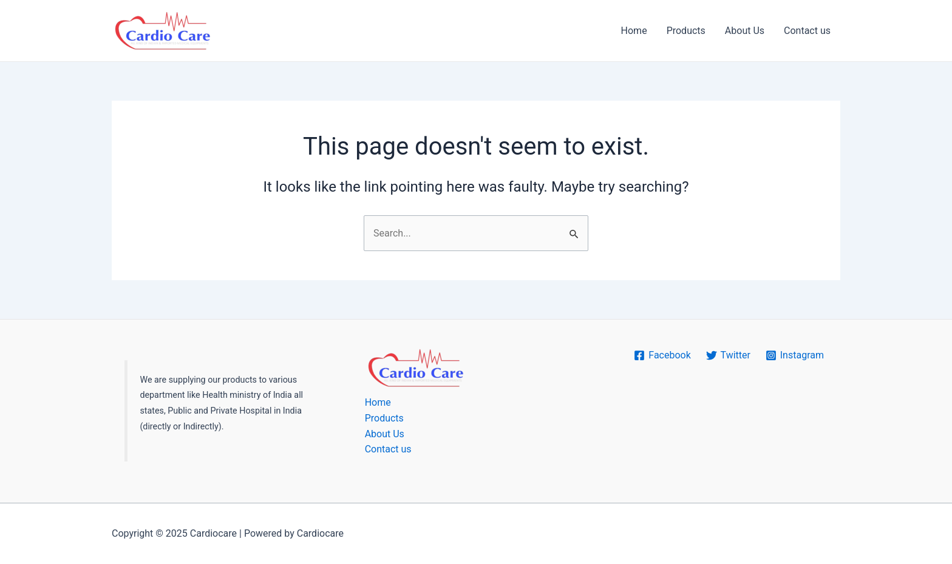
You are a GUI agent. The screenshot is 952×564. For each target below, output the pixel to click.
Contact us (807, 30)
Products (686, 30)
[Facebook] (662, 355)
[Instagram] (794, 355)
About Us (744, 30)
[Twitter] (728, 355)
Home (634, 30)
